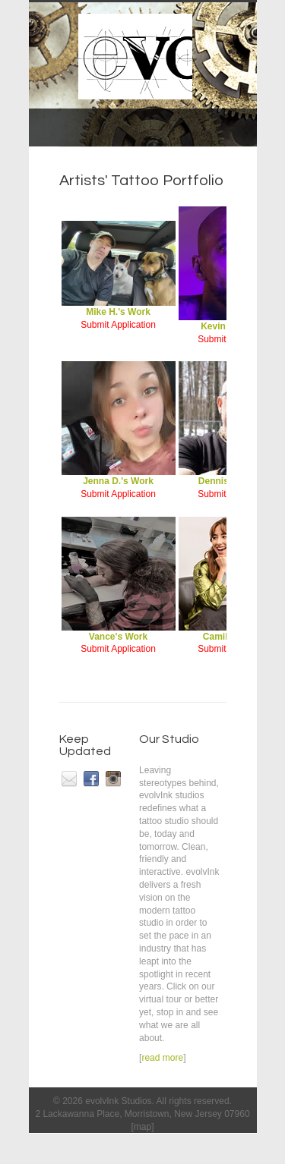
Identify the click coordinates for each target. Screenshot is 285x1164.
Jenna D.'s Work (119, 476)
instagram (113, 778)
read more (162, 1057)
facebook (91, 778)
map (142, 1127)
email (69, 778)
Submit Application (118, 324)
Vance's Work (119, 632)
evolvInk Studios (118, 1101)
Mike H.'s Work (119, 307)
